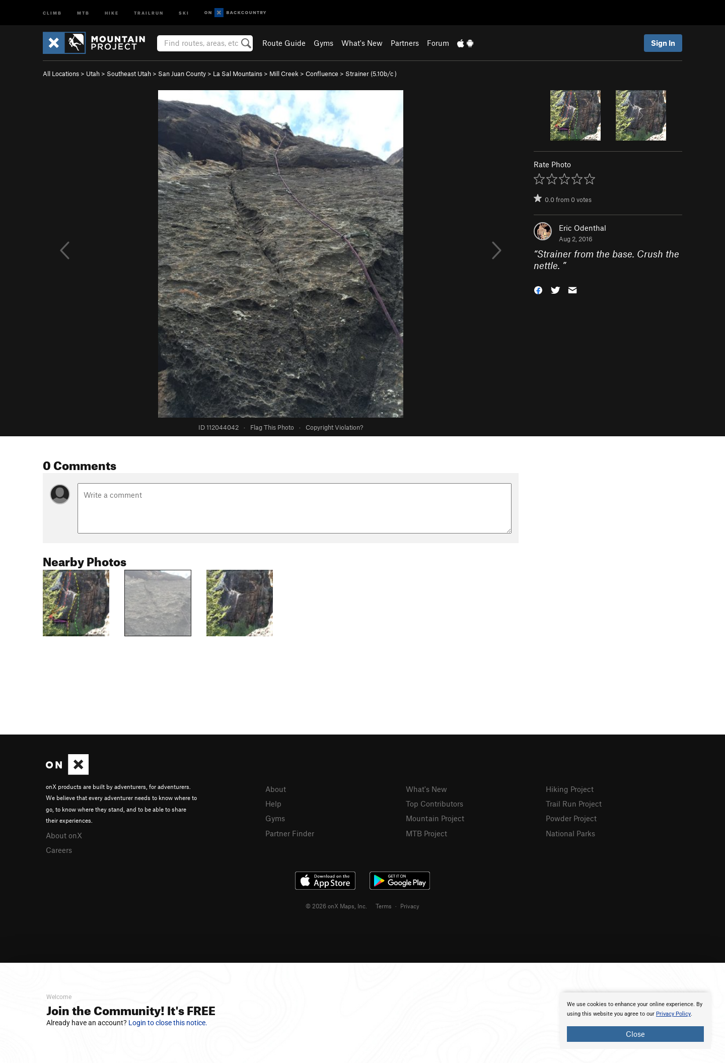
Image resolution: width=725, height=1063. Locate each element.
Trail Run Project (574, 803)
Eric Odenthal (582, 227)
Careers (59, 849)
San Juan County (182, 74)
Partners (405, 42)
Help (273, 803)
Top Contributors (434, 803)
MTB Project (426, 833)
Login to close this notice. (167, 1023)
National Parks (570, 833)
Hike (112, 12)
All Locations (61, 74)
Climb (52, 12)
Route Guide (284, 42)
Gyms (323, 42)
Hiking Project (570, 788)
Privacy (409, 905)
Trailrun (149, 12)
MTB (83, 12)
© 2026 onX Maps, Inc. (336, 905)
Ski (184, 12)
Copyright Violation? (334, 427)
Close (635, 1033)
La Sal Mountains (237, 74)
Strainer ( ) (371, 74)
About (275, 788)
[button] (538, 289)
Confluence (322, 74)
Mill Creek (284, 74)
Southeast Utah (129, 74)
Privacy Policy (673, 1014)
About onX (64, 835)
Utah (93, 74)
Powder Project (571, 818)
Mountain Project (435, 818)
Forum (438, 42)
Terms (384, 905)
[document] (635, 1021)
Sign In (663, 42)
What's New (362, 42)
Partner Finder (289, 833)
